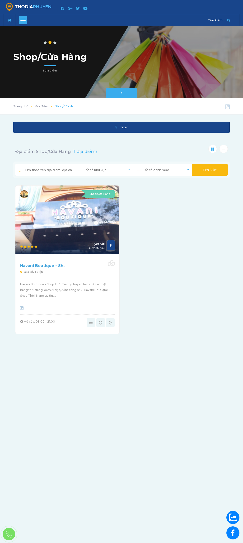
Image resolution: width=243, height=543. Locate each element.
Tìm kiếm (210, 169)
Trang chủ (20, 106)
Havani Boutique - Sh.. (42, 265)
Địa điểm (41, 106)
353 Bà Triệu (31, 272)
